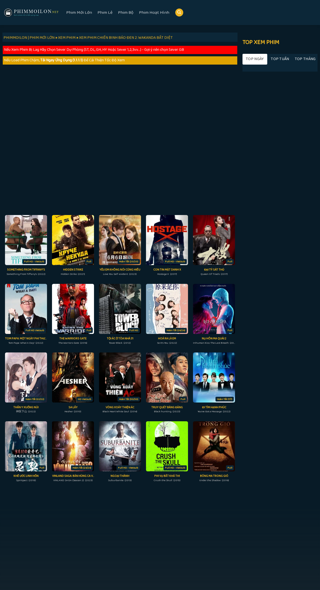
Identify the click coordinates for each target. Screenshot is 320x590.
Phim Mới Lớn (79, 12)
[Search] (179, 13)
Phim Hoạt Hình (154, 12)
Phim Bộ (126, 12)
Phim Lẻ (105, 12)
